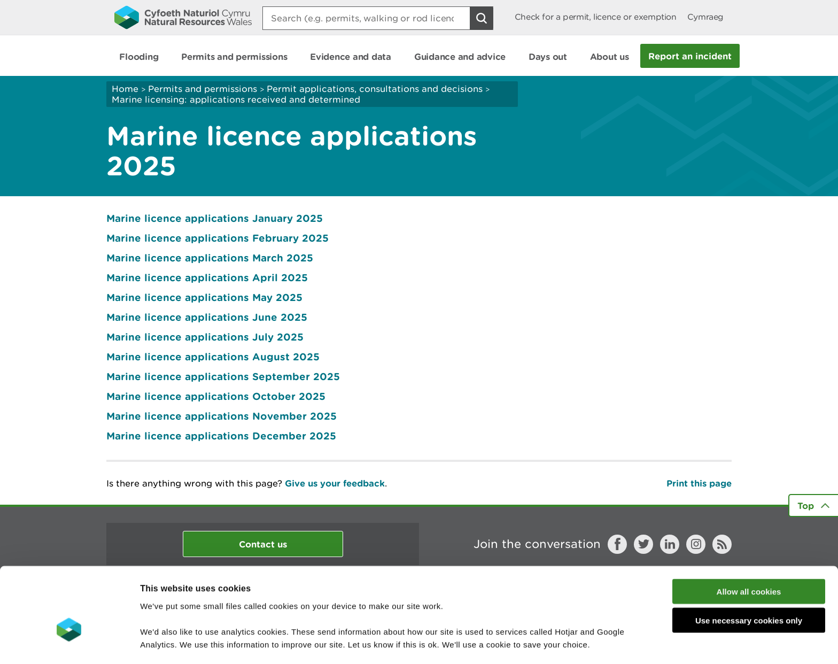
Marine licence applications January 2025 (214, 218)
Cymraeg (705, 17)
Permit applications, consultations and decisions (375, 88)
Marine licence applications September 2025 (223, 376)
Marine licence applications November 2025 (221, 416)
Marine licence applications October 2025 (215, 396)
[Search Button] (481, 18)
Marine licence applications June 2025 (206, 317)
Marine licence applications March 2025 (209, 258)
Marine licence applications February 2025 (217, 238)
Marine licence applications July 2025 (205, 337)
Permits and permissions (202, 88)
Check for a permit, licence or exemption (596, 17)
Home (125, 88)
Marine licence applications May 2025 (204, 297)
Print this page (699, 483)
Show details (566, 642)
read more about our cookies (231, 608)
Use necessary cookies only (748, 558)
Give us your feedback (335, 483)
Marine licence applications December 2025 (221, 436)
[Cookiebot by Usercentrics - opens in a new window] (69, 643)
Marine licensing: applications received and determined (236, 99)
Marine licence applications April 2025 (207, 277)
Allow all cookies (749, 529)
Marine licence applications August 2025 (213, 356)
